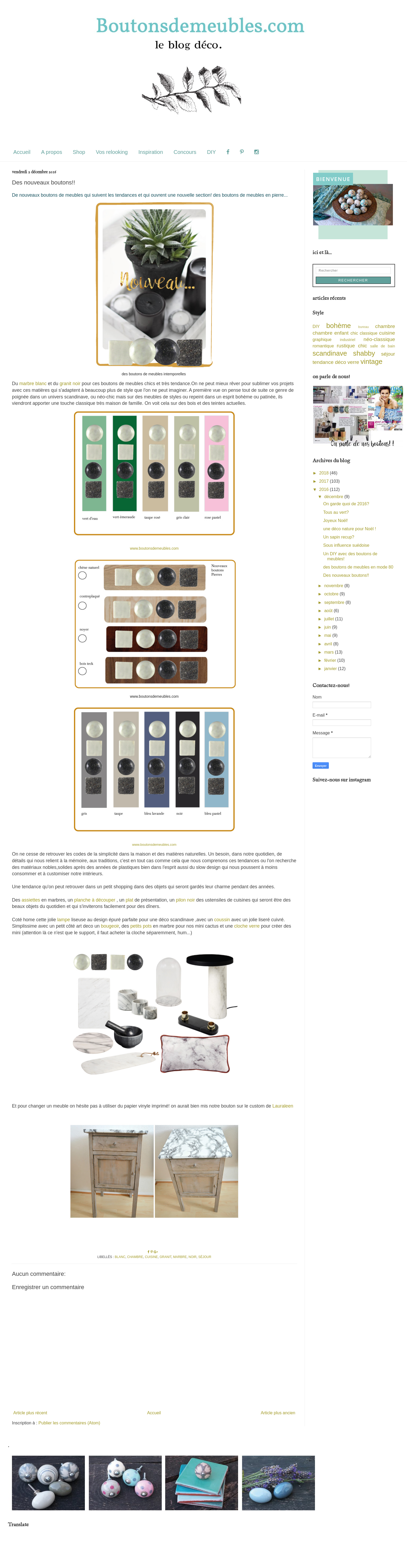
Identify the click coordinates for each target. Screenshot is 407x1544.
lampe (63, 919)
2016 (324, 489)
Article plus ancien (278, 1413)
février (330, 660)
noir (193, 1257)
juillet (329, 619)
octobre (332, 594)
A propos (51, 152)
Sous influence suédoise (346, 545)
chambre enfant (330, 333)
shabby (364, 353)
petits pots (141, 926)
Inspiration (150, 152)
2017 (324, 481)
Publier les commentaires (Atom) (69, 1423)
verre (353, 362)
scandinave (330, 353)
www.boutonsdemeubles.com (154, 548)
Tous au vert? (336, 512)
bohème (338, 325)
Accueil (21, 152)
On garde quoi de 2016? (346, 504)
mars (329, 652)
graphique (322, 339)
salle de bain (382, 346)
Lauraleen (282, 1106)
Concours (185, 152)
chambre (135, 1257)
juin (328, 627)
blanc (120, 1257)
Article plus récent (30, 1413)
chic (354, 333)
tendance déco (329, 362)
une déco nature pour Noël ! (349, 529)
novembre (334, 585)
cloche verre (246, 926)
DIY (211, 152)
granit (165, 1257)
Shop (79, 152)
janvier (331, 668)
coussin (222, 919)
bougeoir (110, 926)
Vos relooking (112, 152)
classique (368, 333)
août (329, 610)
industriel (347, 340)
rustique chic (352, 345)
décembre (334, 496)
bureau (363, 327)
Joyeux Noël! (335, 520)
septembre (335, 602)
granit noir (70, 383)
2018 (324, 473)
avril (328, 644)
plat (129, 900)
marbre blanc (33, 383)
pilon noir (185, 900)
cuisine (151, 1257)
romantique (323, 346)
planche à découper (94, 900)
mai (328, 635)
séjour (204, 1257)
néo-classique (379, 339)
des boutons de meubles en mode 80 (358, 567)
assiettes (31, 900)
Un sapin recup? (338, 537)
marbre (180, 1257)
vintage (371, 361)
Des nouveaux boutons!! (346, 575)
